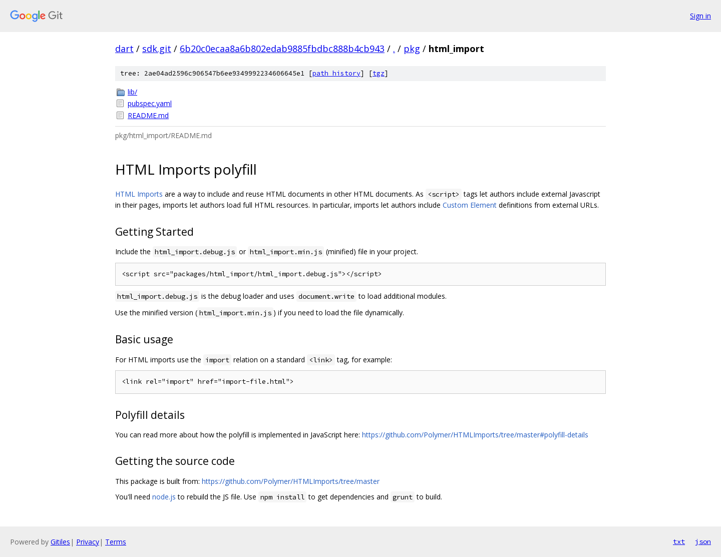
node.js (164, 496)
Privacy (87, 541)
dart (124, 49)
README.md (148, 115)
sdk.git (156, 49)
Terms (115, 541)
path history (336, 73)
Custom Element (470, 205)
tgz (379, 73)
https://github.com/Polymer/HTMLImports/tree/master (291, 481)
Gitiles (60, 541)
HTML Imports (139, 194)
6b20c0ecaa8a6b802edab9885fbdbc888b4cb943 (282, 49)
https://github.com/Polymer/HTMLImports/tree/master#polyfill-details (475, 434)
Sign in (700, 16)
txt (679, 541)
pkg (412, 49)
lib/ (132, 92)
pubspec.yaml (150, 103)
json (703, 541)
